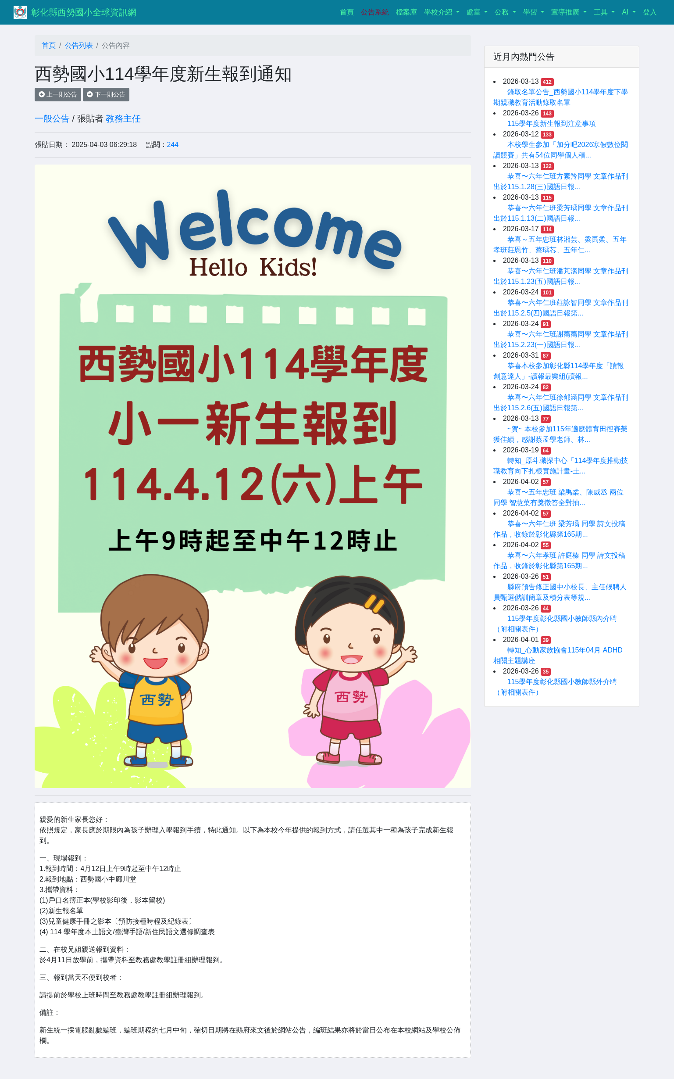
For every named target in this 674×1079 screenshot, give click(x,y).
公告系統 (375, 12)
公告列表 (79, 45)
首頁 (348, 11)
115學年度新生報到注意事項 (551, 123)
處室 (474, 12)
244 (173, 144)
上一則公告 (58, 94)
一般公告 (52, 118)
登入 (650, 12)
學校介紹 (439, 12)
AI (626, 12)
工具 (602, 12)
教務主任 (123, 118)
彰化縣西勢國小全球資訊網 (83, 12)
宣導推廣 (566, 12)
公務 (502, 12)
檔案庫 (406, 12)
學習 (531, 12)
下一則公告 (106, 94)
